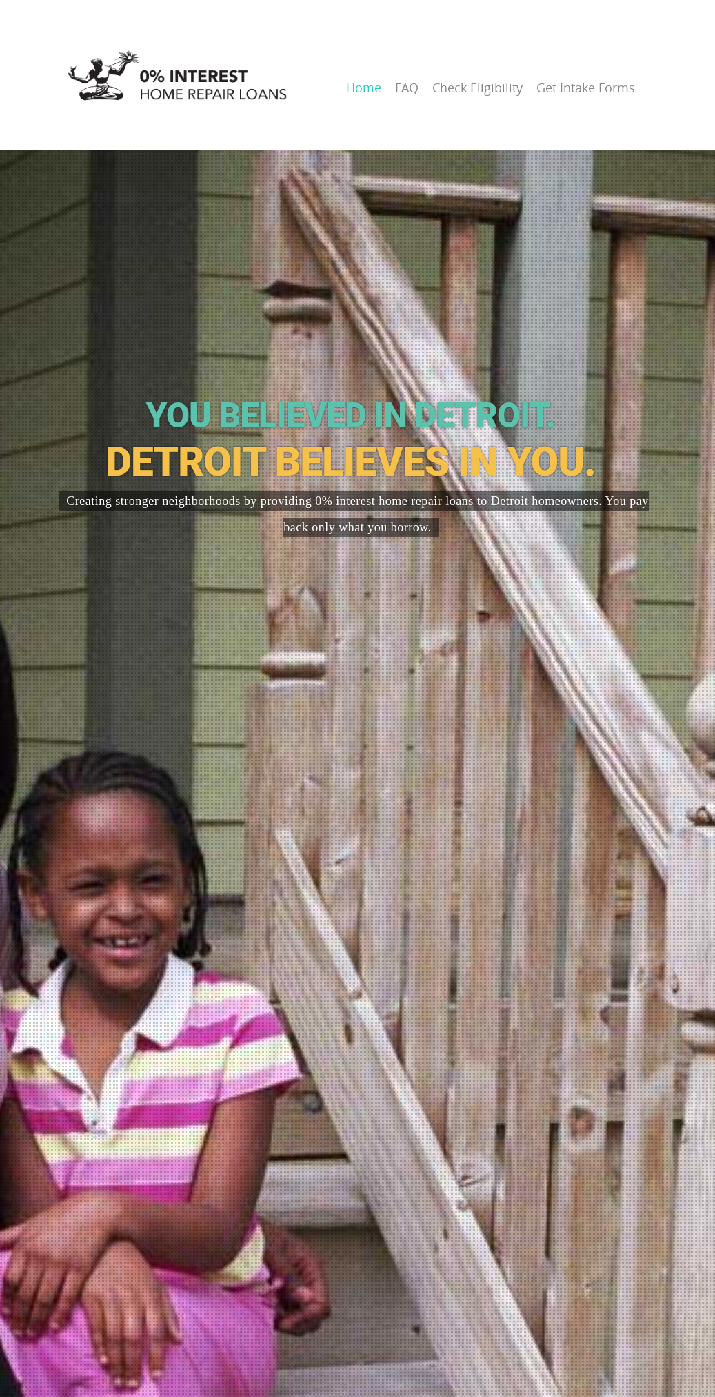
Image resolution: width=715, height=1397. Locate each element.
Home (363, 87)
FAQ (407, 87)
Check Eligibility (477, 87)
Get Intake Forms (585, 87)
